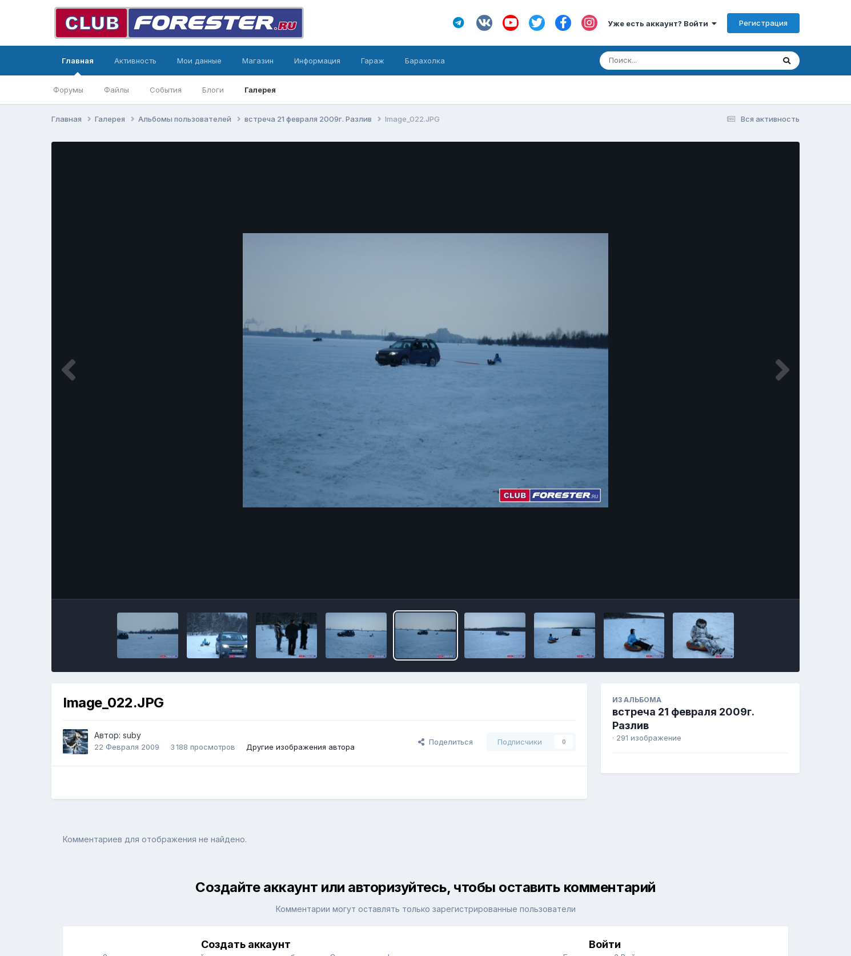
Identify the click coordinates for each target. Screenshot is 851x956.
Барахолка (425, 60)
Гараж (372, 60)
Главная (78, 65)
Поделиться (445, 741)
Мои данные (199, 60)
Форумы (68, 89)
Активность (135, 60)
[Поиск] (665, 60)
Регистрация (763, 22)
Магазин (258, 60)
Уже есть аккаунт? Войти (662, 23)
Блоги (213, 89)
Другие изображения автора (300, 746)
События (166, 89)
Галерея (260, 89)
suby (132, 735)
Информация (317, 60)
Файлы (116, 89)
